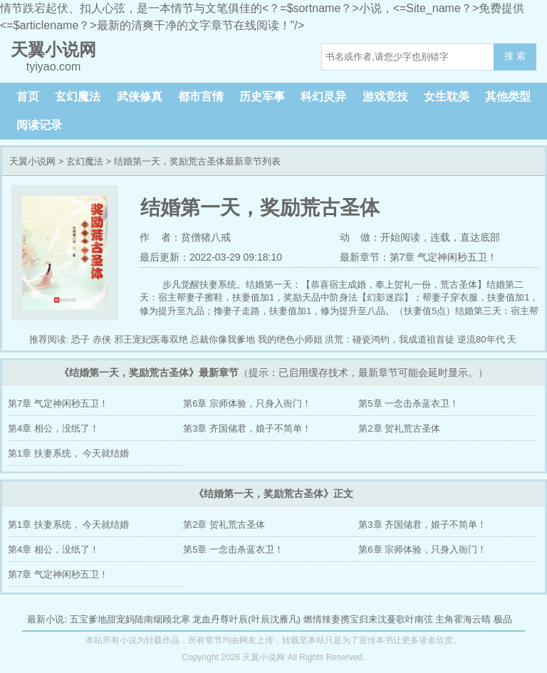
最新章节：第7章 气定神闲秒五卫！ (419, 257)
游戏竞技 (385, 96)
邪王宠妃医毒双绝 (151, 339)
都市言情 (201, 96)
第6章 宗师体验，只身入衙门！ (247, 403)
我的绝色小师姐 (290, 339)
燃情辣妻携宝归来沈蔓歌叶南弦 (368, 619)
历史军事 (262, 96)
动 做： (360, 237)
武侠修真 (139, 96)
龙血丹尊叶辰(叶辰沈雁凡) (246, 619)
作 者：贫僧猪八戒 (185, 237)
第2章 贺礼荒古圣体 (399, 428)
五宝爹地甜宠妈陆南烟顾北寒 (130, 619)
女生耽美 (446, 96)
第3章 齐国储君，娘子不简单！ (247, 428)
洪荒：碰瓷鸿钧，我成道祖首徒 (389, 339)
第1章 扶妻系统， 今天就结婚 (68, 453)
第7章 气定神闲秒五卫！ (58, 403)
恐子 (80, 339)
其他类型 (508, 96)
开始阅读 (400, 237)
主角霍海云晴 (463, 619)
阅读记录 (39, 125)
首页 (27, 96)
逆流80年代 (480, 339)
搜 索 (515, 56)
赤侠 (102, 339)
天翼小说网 (32, 161)
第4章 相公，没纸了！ (53, 428)
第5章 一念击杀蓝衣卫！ (408, 403)
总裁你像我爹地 (222, 339)
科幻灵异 (323, 96)
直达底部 (480, 237)
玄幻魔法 (77, 96)
